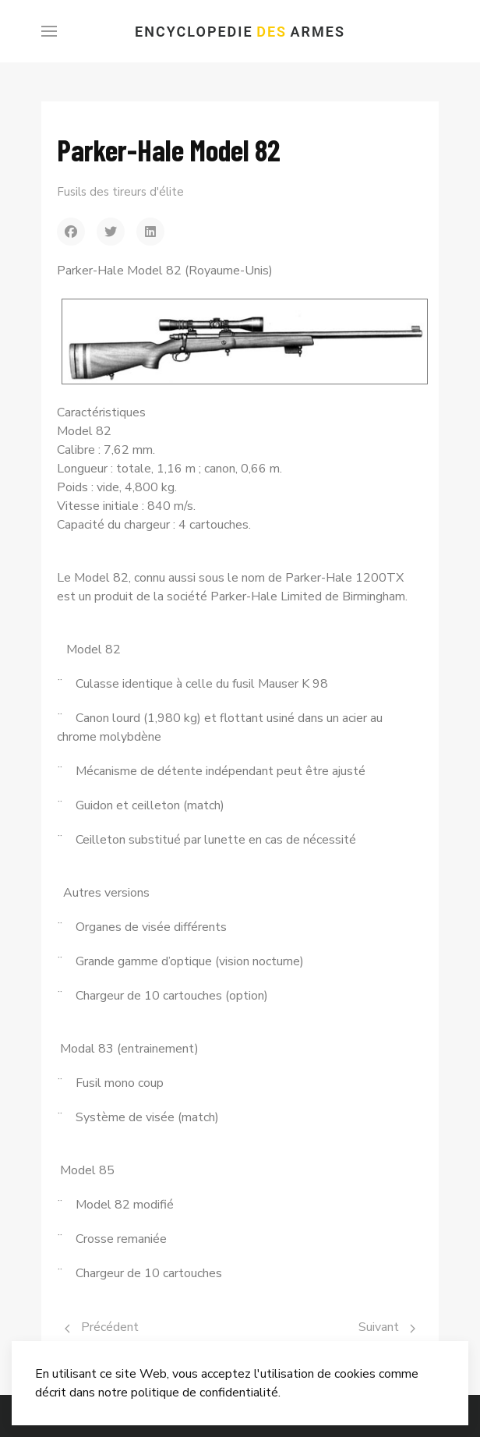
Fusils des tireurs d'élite (120, 192)
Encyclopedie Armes (240, 31)
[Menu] (49, 31)
